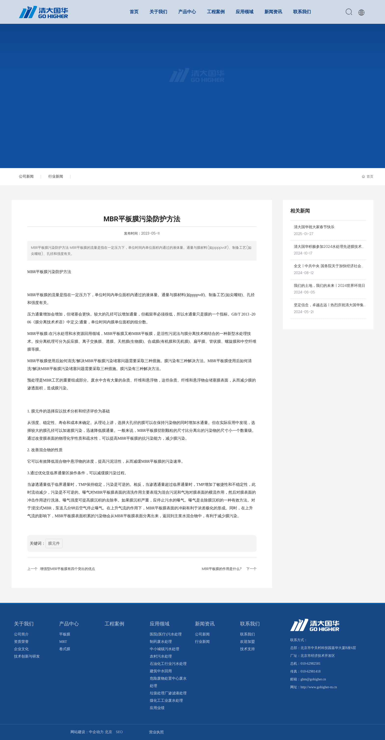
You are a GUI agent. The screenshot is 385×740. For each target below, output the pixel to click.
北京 (108, 732)
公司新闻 (26, 176)
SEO (119, 732)
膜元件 (54, 543)
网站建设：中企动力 (87, 732)
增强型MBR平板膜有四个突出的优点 (67, 569)
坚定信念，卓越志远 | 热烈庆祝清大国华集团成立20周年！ (329, 308)
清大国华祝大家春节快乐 (314, 227)
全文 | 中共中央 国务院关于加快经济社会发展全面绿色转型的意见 (329, 269)
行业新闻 (55, 176)
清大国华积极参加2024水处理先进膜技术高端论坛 (329, 249)
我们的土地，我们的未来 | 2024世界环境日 (329, 286)
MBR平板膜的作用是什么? (222, 569)
